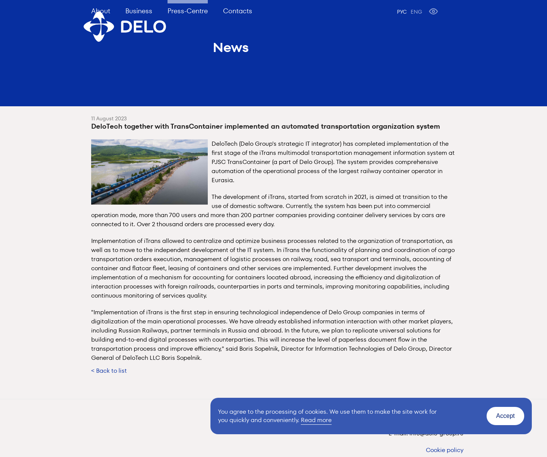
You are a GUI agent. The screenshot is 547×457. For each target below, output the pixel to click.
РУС (402, 12)
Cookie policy (444, 450)
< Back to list (109, 370)
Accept (505, 416)
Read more (316, 420)
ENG (416, 12)
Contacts (237, 11)
